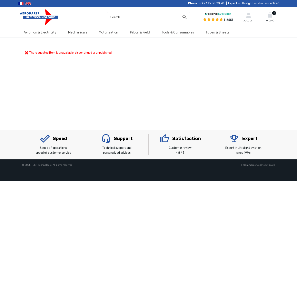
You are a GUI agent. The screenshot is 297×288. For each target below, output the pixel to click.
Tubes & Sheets (217, 32)
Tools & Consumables (178, 32)
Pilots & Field (140, 32)
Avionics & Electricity (40, 32)
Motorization (108, 32)
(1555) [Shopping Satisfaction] (228, 20)
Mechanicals (77, 32)
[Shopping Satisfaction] (218, 14)
